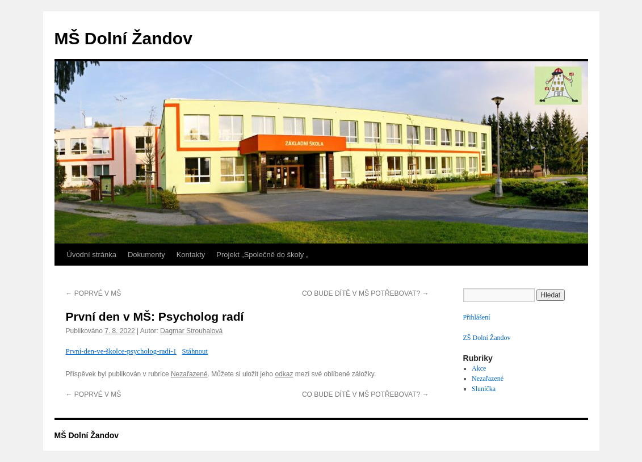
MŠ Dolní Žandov (123, 38)
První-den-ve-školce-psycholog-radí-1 (121, 351)
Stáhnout (195, 351)
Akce (479, 368)
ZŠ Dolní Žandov (487, 338)
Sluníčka (484, 389)
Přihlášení (476, 317)
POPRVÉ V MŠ (93, 293)
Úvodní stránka (91, 254)
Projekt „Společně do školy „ (262, 254)
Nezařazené (189, 374)
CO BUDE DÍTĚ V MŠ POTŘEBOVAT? (365, 293)
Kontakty (191, 254)
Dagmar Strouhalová (191, 331)
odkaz (284, 374)
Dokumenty (146, 254)
